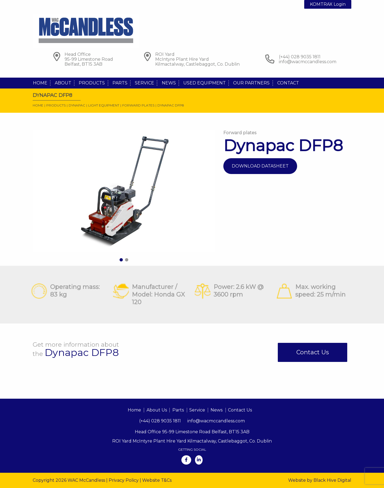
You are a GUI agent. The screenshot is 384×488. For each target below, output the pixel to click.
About (63, 83)
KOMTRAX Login (328, 4)
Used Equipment (204, 83)
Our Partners (251, 83)
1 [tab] (121, 259)
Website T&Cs (157, 480)
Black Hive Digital (332, 480)
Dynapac (77, 105)
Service (144, 83)
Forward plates (138, 105)
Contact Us (312, 352)
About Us (157, 410)
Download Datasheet (260, 166)
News (169, 83)
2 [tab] (126, 259)
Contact (288, 83)
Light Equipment (103, 105)
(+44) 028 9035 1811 (160, 420)
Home (40, 83)
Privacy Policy (124, 480)
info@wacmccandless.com (307, 61)
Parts (119, 83)
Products (92, 83)
